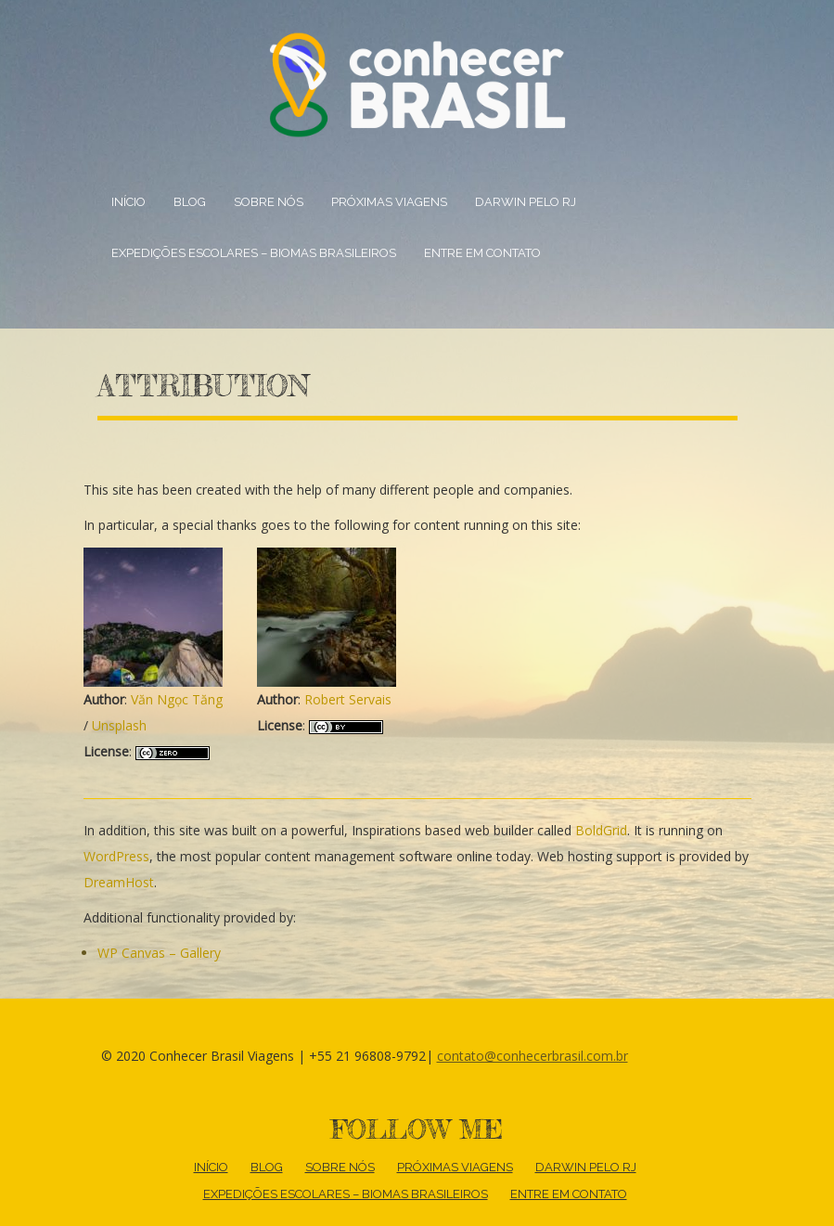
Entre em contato (482, 253)
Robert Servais (347, 699)
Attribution (203, 386)
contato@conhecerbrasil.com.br (532, 1056)
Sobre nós (268, 202)
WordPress (116, 856)
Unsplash (119, 725)
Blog (189, 202)
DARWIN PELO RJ (525, 202)
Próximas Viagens (389, 202)
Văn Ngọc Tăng (177, 699)
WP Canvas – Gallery (159, 952)
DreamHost (118, 882)
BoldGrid (601, 830)
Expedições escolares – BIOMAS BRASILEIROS (253, 253)
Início (128, 202)
